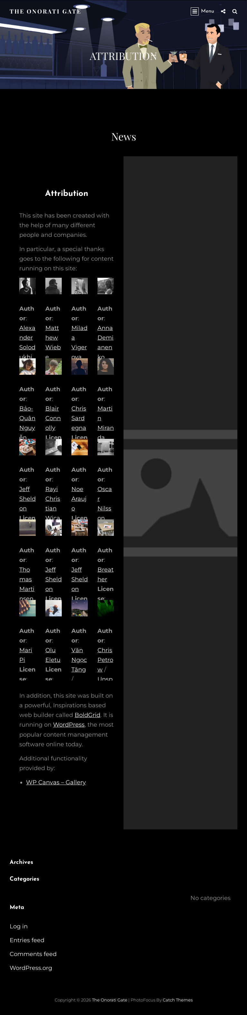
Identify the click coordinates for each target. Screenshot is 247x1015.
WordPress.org (31, 968)
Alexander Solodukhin (27, 347)
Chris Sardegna (78, 418)
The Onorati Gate (45, 11)
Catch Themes (178, 999)
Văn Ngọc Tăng (79, 660)
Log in (19, 926)
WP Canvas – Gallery (56, 782)
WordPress (69, 724)
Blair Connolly (53, 418)
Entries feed (27, 940)
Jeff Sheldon (27, 499)
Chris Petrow (105, 660)
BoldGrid (87, 715)
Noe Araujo (79, 499)
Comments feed (33, 954)
